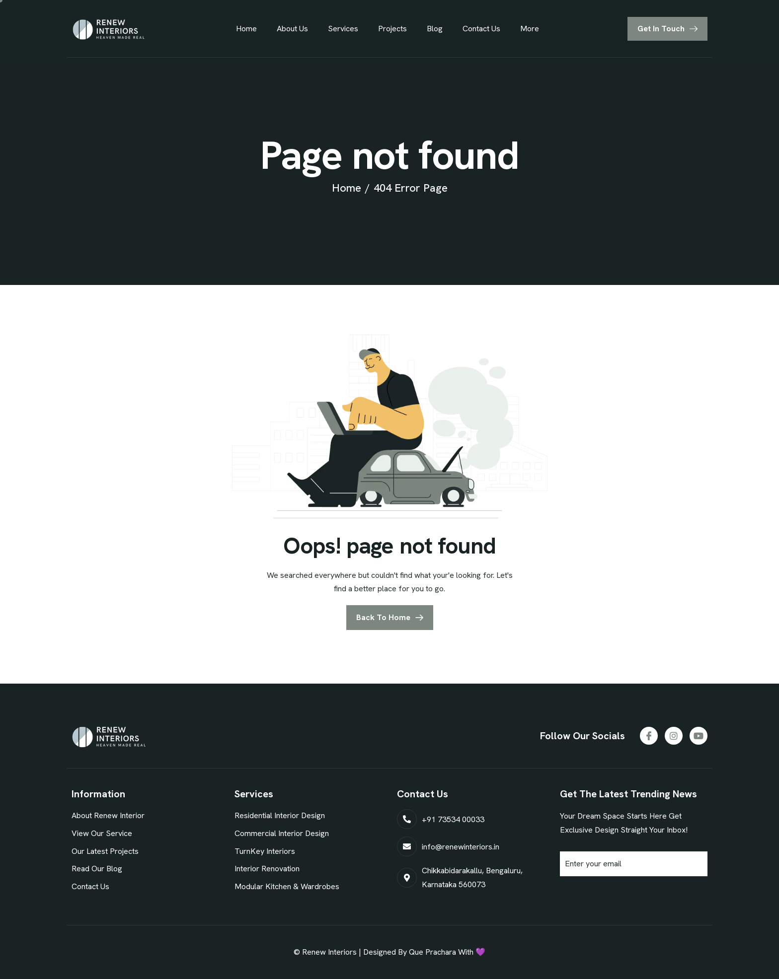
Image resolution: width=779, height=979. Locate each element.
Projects (392, 28)
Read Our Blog (97, 868)
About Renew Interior (108, 815)
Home (246, 28)
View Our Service (102, 833)
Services (343, 28)
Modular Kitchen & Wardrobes (286, 886)
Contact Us (481, 28)
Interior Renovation (267, 868)
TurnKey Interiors (264, 851)
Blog (435, 28)
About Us (292, 28)
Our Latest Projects (105, 851)
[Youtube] (698, 736)
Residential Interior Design (279, 815)
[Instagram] (674, 736)
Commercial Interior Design (281, 833)
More (529, 28)
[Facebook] (649, 736)
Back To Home (383, 617)
